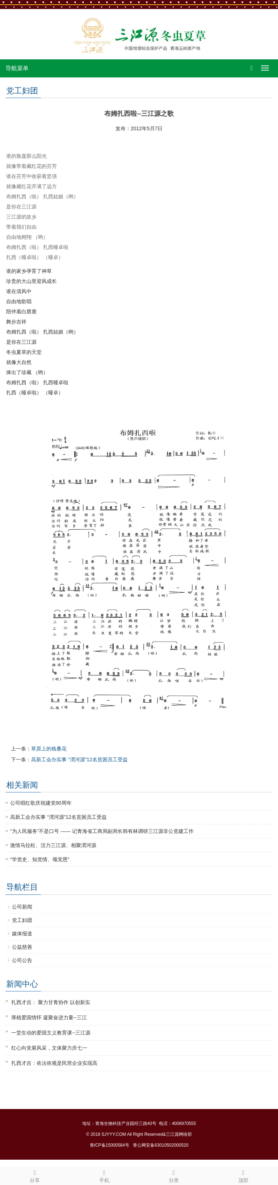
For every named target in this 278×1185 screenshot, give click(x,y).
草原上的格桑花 (49, 749)
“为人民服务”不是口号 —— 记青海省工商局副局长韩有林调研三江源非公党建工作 (102, 831)
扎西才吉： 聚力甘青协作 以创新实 (50, 1002)
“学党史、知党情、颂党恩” (39, 859)
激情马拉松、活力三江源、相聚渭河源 (53, 845)
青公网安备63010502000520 (160, 1145)
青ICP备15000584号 (109, 1145)
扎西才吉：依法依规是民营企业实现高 (54, 1063)
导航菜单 (17, 68)
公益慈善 (22, 947)
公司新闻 (22, 907)
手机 (104, 1175)
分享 (35, 1175)
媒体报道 (22, 933)
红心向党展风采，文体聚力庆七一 (49, 1048)
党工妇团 (22, 920)
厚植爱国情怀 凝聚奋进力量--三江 (49, 1017)
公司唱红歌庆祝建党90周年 (41, 803)
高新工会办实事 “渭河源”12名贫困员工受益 (79, 759)
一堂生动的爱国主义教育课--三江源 (50, 1033)
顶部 (243, 1175)
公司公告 (22, 960)
